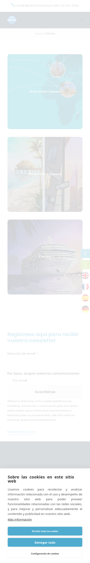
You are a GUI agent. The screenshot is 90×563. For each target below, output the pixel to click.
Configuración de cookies (45, 553)
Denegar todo (45, 542)
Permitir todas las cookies (45, 531)
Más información (20, 519)
